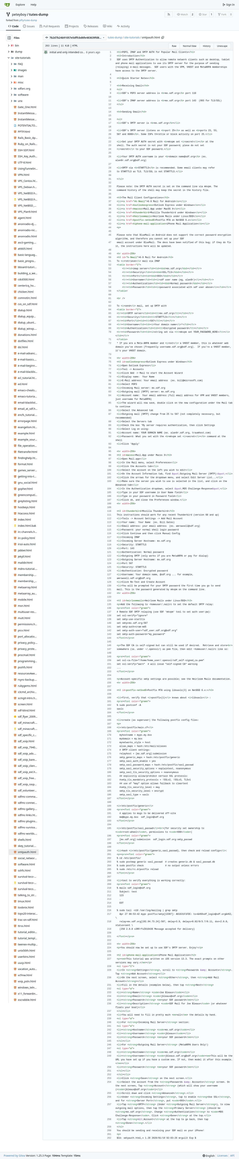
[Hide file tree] (9, 38)
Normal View (189, 46)
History (206, 46)
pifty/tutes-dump (28, 20)
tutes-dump (38, 14)
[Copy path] (162, 37)
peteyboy (19, 14)
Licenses (222, 1155)
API (232, 1155)
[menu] (209, 1156)
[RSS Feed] (168, 14)
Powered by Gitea (14, 1155)
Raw (174, 46)
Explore (20, 4)
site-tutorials (132, 37)
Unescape (222, 46)
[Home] (7, 4)
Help (33, 4)
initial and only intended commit (69, 52)
